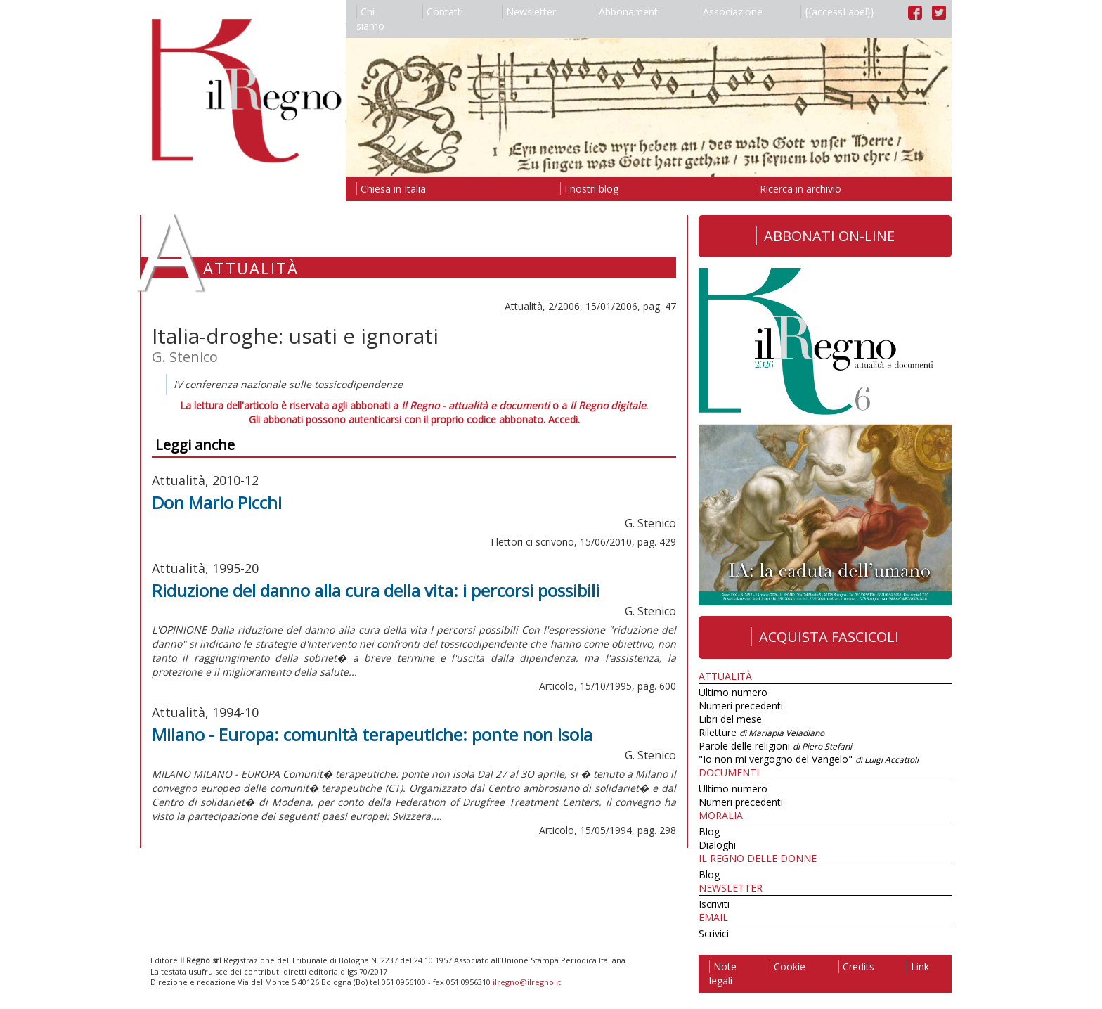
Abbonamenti (627, 11)
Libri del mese (730, 719)
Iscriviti (714, 904)
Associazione (731, 11)
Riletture (761, 732)
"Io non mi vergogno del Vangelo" (809, 759)
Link (918, 966)
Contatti (442, 11)
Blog (709, 831)
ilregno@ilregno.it (527, 982)
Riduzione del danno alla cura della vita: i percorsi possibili (375, 590)
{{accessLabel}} (837, 11)
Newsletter (529, 11)
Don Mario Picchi (217, 502)
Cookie (787, 966)
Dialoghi (717, 844)
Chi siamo (370, 18)
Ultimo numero (733, 692)
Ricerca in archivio (798, 188)
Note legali (723, 973)
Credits (856, 966)
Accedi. (564, 419)
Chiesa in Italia (391, 188)
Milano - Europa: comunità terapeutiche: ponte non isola (372, 734)
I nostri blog (589, 188)
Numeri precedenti (741, 705)
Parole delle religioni (775, 745)
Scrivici (714, 933)
